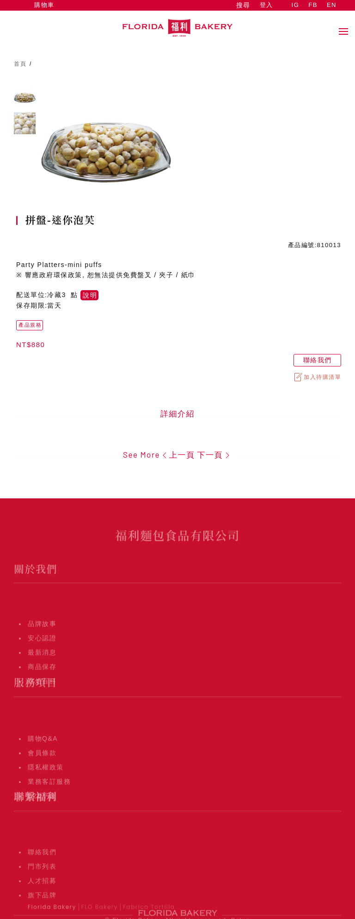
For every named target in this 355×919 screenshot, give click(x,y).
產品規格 (30, 325)
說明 (90, 295)
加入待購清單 (317, 377)
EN (332, 4)
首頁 (20, 64)
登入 (266, 4)
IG (296, 4)
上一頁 (177, 454)
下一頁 (214, 454)
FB (313, 4)
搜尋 (243, 5)
